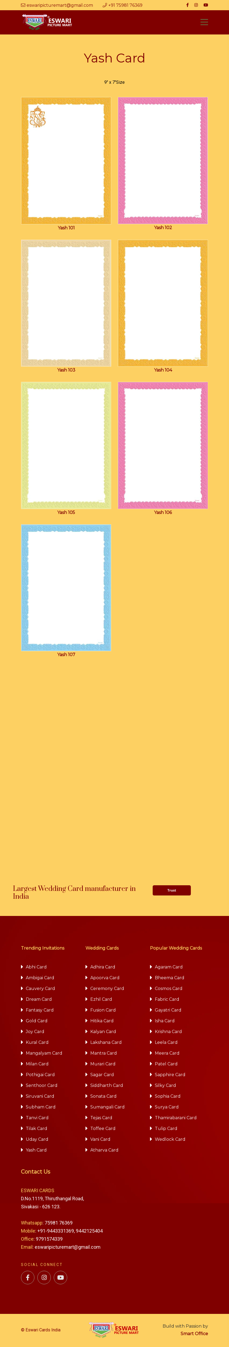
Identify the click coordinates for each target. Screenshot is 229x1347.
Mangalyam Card (44, 1053)
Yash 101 (66, 228)
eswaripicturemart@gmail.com (57, 5)
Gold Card (37, 1021)
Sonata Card (103, 1097)
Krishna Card (168, 1032)
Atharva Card (104, 1150)
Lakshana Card (106, 1043)
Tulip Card (166, 1129)
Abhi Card (36, 967)
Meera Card (167, 1053)
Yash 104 (163, 371)
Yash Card (36, 1150)
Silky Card (165, 1086)
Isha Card (165, 1021)
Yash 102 (163, 228)
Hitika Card (102, 1021)
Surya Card (167, 1107)
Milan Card (37, 1064)
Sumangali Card (107, 1107)
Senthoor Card (42, 1086)
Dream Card (39, 1000)
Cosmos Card (169, 989)
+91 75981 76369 (122, 5)
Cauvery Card (40, 989)
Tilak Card (36, 1129)
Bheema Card (169, 978)
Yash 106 (163, 513)
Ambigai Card (40, 978)
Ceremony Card (107, 989)
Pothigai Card (40, 1075)
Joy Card (35, 1032)
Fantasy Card (40, 1010)
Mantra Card (103, 1053)
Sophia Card (168, 1097)
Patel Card (166, 1064)
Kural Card (37, 1043)
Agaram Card (169, 967)
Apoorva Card (105, 978)
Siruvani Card (40, 1097)
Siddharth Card (106, 1086)
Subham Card (41, 1107)
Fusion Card (103, 1010)
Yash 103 (66, 371)
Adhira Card (102, 967)
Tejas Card (101, 1118)
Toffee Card (103, 1129)
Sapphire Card (170, 1075)
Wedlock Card (170, 1140)
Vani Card (100, 1140)
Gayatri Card (168, 1010)
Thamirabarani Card (176, 1118)
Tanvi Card (37, 1118)
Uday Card (37, 1140)
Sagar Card (102, 1075)
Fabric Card (167, 1000)
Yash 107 (66, 655)
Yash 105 (66, 513)
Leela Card (166, 1043)
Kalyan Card (103, 1032)
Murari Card (103, 1064)
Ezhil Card (101, 1000)
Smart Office (194, 1334)
